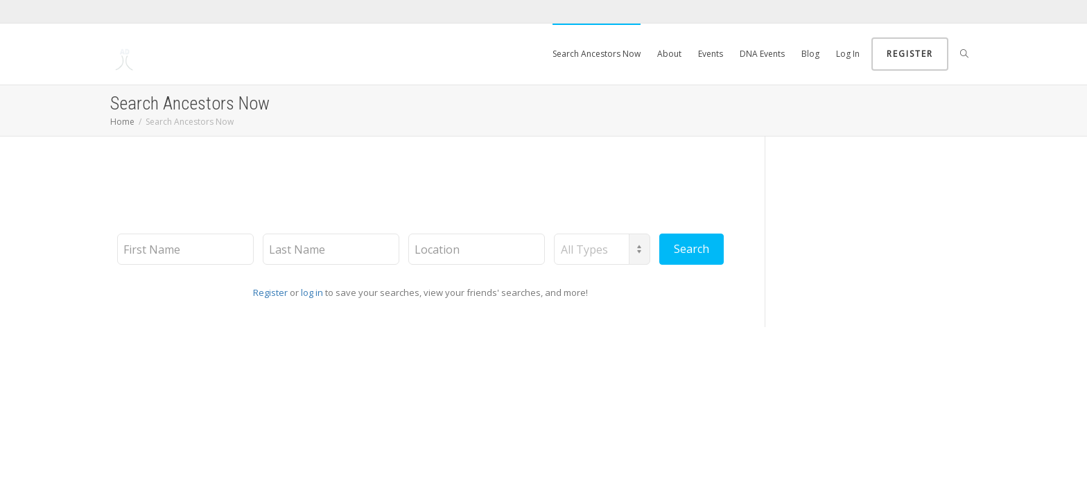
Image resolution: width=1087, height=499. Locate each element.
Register (910, 54)
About (669, 54)
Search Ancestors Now (597, 54)
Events (710, 54)
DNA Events (762, 54)
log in (312, 292)
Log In (848, 54)
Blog (810, 54)
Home (122, 122)
